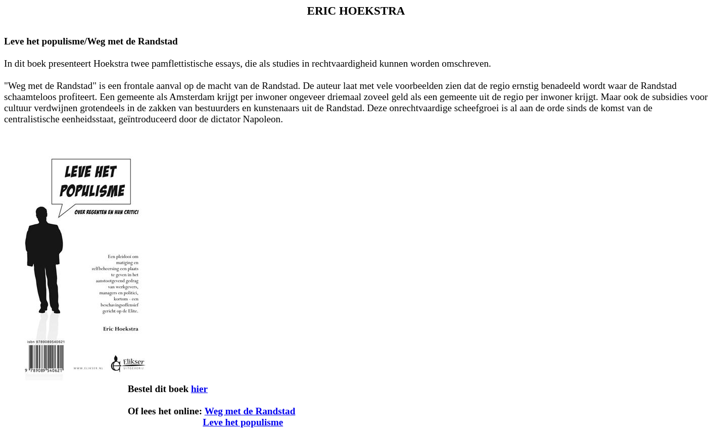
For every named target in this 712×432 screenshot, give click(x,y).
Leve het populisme (243, 422)
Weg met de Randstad (250, 411)
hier (199, 388)
